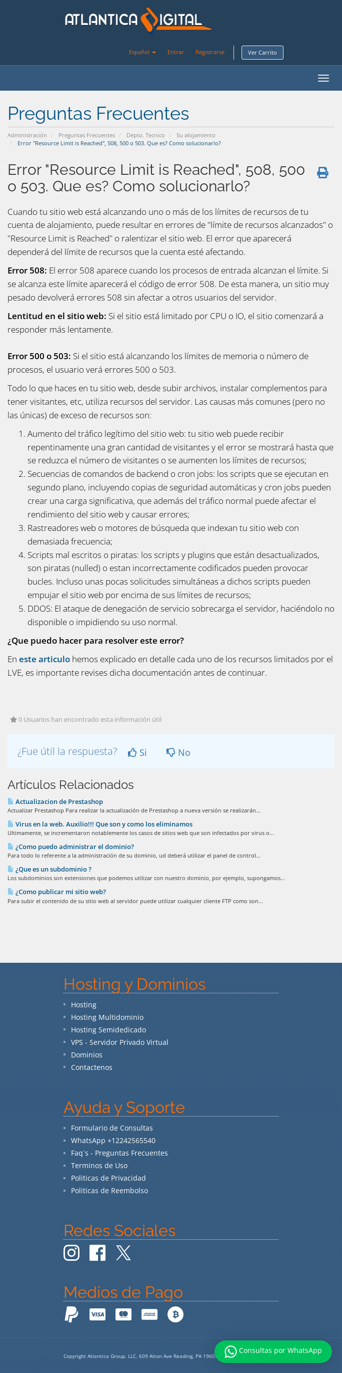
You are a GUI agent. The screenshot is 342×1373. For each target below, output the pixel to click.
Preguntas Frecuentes (86, 135)
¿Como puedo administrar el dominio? (71, 846)
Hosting (83, 1004)
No (178, 752)
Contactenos (91, 1067)
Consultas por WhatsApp (273, 1351)
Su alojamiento (196, 135)
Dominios (86, 1054)
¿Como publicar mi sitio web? (57, 891)
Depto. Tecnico (145, 135)
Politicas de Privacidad (108, 1178)
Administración (27, 135)
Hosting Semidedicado (108, 1029)
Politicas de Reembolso (109, 1190)
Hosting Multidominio (107, 1017)
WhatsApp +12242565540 (113, 1140)
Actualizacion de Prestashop (55, 801)
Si (137, 752)
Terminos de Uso (99, 1165)
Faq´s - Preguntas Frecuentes (119, 1153)
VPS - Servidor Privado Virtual (119, 1042)
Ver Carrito (262, 52)
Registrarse (210, 52)
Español (142, 52)
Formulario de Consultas (112, 1128)
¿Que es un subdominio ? (50, 869)
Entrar (176, 52)
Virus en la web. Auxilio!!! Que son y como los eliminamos (100, 824)
